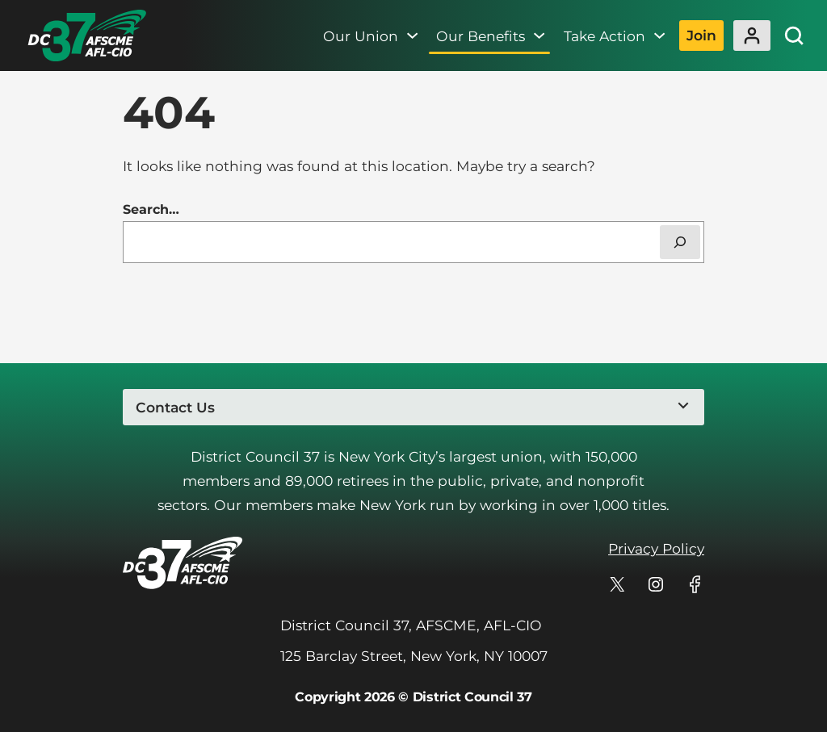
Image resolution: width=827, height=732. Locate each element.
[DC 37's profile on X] (617, 584)
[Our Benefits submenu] (539, 35)
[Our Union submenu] (412, 35)
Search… (151, 209)
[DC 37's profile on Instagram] (655, 584)
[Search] (680, 242)
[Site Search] (794, 35)
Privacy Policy (656, 548)
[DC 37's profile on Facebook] (694, 584)
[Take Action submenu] (659, 35)
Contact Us (175, 407)
